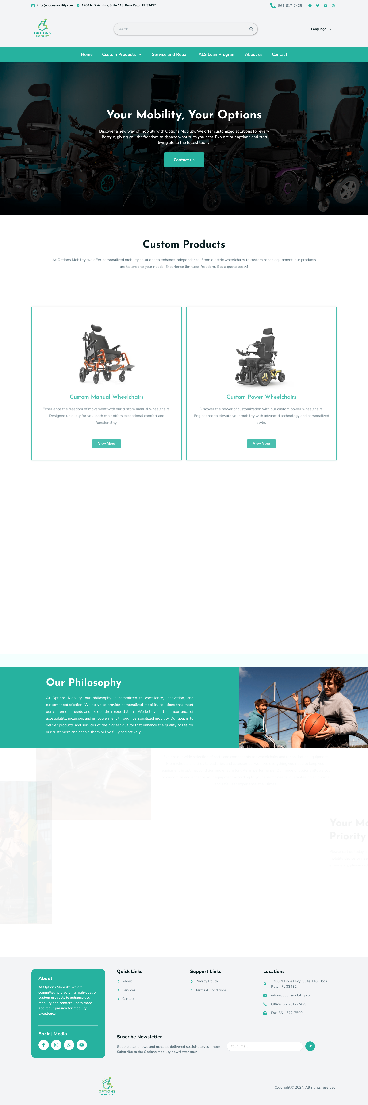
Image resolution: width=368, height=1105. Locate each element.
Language (321, 29)
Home (87, 54)
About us (254, 54)
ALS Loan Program (217, 54)
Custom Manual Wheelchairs (107, 524)
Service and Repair (170, 54)
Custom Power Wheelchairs (261, 524)
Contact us (184, 164)
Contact (279, 54)
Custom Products (122, 54)
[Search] (251, 29)
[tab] (118, 643)
